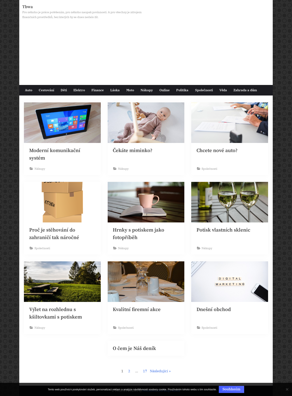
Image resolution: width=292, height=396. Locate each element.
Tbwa (27, 7)
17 (145, 371)
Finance (97, 90)
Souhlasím (231, 389)
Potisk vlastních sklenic (223, 230)
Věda (223, 90)
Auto (28, 90)
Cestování (46, 90)
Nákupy (147, 90)
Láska (115, 90)
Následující (159, 371)
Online (164, 90)
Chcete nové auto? (217, 150)
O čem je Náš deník (134, 349)
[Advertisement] (146, 50)
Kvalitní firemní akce (137, 310)
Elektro (79, 90)
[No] (287, 389)
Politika (182, 90)
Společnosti (204, 90)
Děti (64, 90)
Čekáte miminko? (133, 150)
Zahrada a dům (245, 90)
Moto (130, 90)
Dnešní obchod (213, 310)
